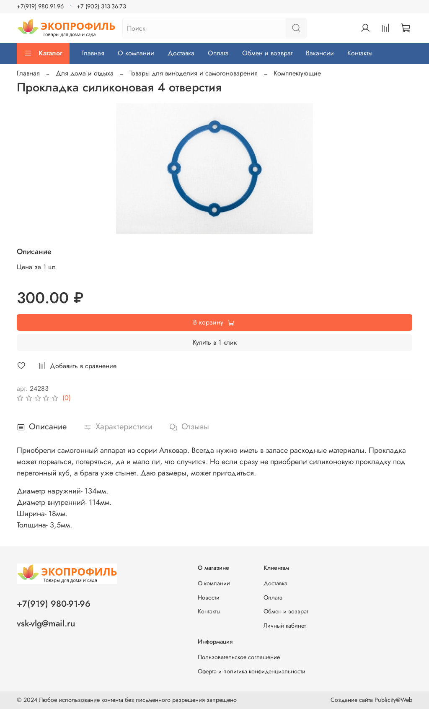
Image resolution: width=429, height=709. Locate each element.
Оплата (218, 53)
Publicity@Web (393, 700)
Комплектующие (297, 73)
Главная (92, 53)
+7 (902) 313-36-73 (101, 6)
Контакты (359, 53)
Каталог (43, 53)
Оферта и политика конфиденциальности (251, 671)
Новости (209, 597)
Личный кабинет (285, 625)
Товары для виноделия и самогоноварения (193, 73)
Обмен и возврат (267, 53)
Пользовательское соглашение (239, 657)
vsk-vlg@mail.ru (46, 623)
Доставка (181, 53)
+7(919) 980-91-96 (40, 6)
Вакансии (320, 53)
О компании (136, 53)
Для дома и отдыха (85, 73)
